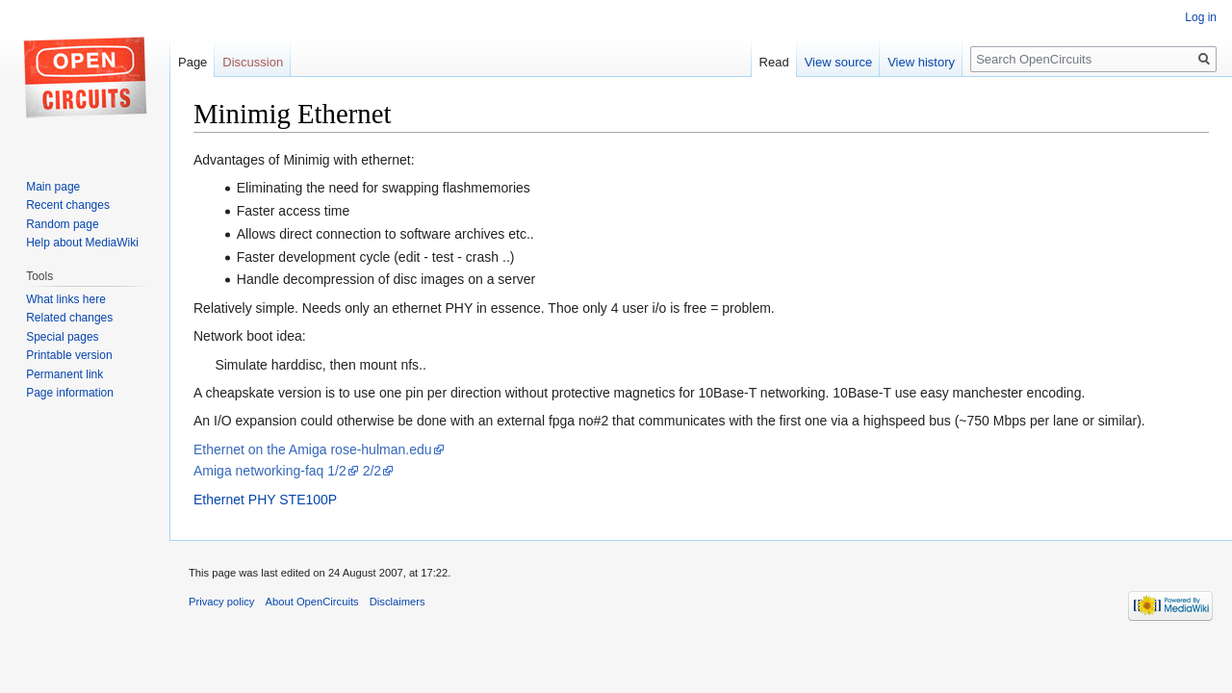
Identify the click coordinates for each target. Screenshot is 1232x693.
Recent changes (68, 205)
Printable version (69, 355)
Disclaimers (397, 601)
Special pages (62, 337)
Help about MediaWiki (82, 242)
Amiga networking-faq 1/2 (269, 470)
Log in (1201, 17)
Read (774, 62)
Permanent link (64, 374)
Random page (62, 224)
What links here (66, 299)
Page (192, 62)
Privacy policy (221, 601)
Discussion (252, 62)
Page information (70, 392)
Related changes (69, 317)
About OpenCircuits (312, 601)
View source (839, 62)
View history (921, 62)
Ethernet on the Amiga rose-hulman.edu (312, 449)
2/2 (372, 470)
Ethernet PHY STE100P (265, 499)
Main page (53, 186)
